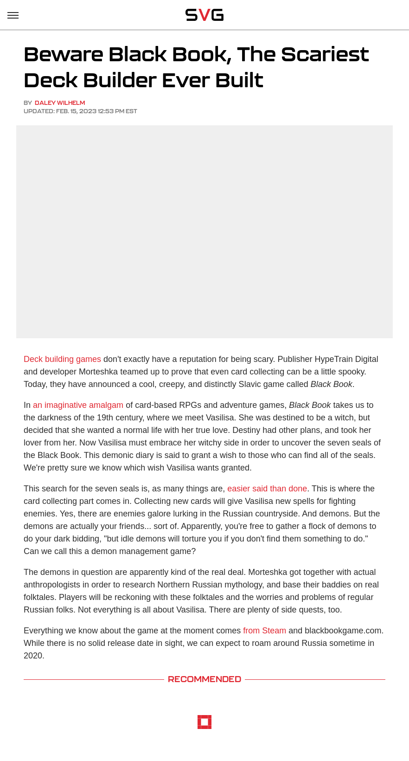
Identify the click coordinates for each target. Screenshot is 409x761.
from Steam (264, 630)
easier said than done (267, 488)
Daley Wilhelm (60, 102)
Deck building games (62, 359)
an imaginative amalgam (78, 405)
